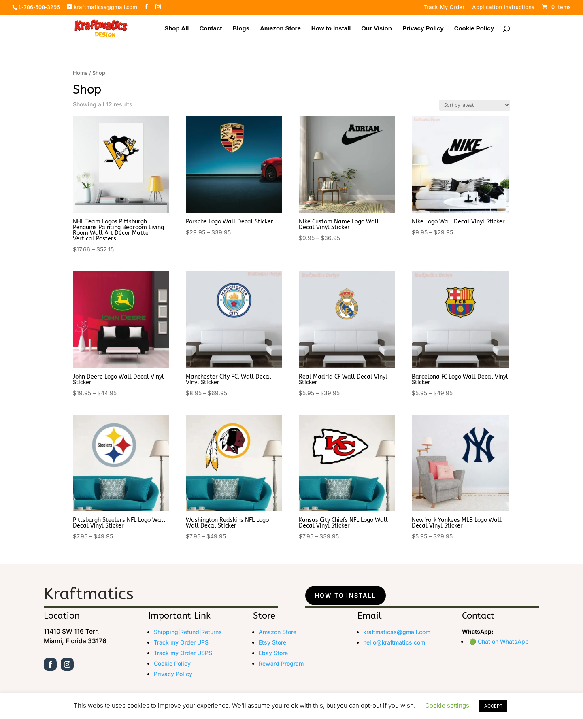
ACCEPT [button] (493, 706)
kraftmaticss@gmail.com (396, 631)
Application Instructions (503, 8)
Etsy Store (272, 642)
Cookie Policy (474, 29)
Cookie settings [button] (447, 705)
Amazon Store (280, 29)
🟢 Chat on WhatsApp (499, 641)
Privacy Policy (423, 29)
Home (80, 73)
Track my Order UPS (181, 642)
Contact (210, 29)
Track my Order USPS (183, 652)
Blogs (240, 29)
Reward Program (281, 663)
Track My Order (444, 8)
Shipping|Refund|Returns (188, 631)
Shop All (176, 29)
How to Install (331, 29)
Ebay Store (273, 652)
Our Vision (376, 29)
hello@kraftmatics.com (394, 642)
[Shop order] (474, 105)
